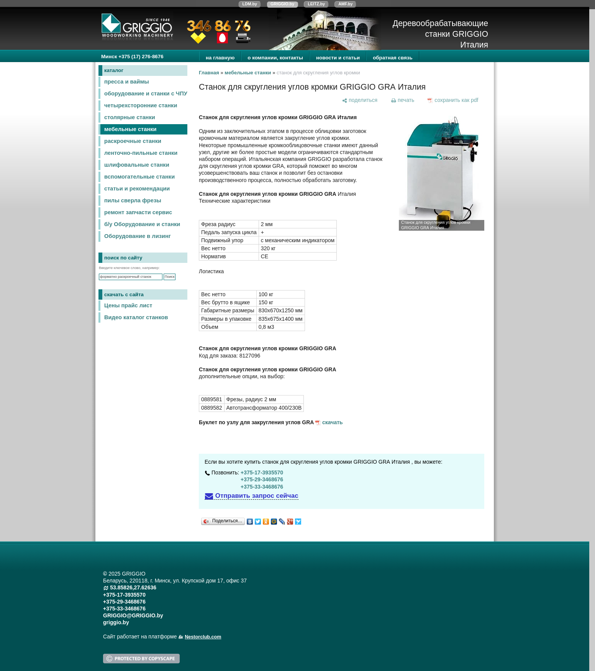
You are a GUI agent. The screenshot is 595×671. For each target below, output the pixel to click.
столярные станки (129, 117)
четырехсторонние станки (140, 105)
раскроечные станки (132, 141)
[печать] (402, 100)
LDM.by (250, 4)
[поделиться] (360, 100)
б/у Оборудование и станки (142, 224)
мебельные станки (130, 129)
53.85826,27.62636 (133, 587)
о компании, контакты (275, 58)
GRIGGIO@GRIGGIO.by (133, 615)
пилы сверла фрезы (132, 200)
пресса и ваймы (126, 82)
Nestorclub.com (203, 637)
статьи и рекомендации (137, 188)
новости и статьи (338, 58)
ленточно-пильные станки (140, 153)
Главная (209, 72)
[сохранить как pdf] (453, 100)
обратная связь (392, 58)
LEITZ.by (316, 4)
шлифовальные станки (136, 165)
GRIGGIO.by (282, 4)
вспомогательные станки (139, 177)
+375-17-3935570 (262, 472)
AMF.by (345, 4)
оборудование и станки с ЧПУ (145, 93)
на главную (220, 58)
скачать (332, 422)
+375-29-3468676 (262, 479)
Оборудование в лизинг (137, 236)
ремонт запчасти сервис (138, 212)
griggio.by (116, 622)
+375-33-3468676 (262, 487)
